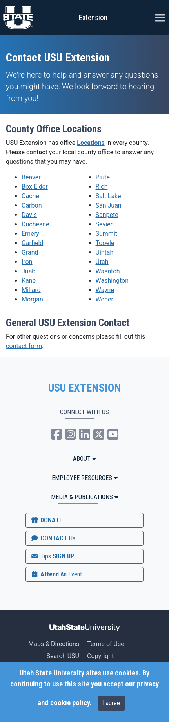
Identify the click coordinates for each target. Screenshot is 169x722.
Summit (107, 233)
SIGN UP (52, 556)
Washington (112, 280)
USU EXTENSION (84, 388)
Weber (104, 299)
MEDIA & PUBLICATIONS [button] (84, 497)
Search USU (63, 656)
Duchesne (35, 224)
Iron (27, 261)
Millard (31, 290)
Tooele (105, 243)
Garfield (32, 243)
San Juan (109, 205)
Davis (29, 214)
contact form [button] (24, 346)
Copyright (100, 656)
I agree (111, 703)
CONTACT (53, 538)
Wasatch (108, 271)
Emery (30, 233)
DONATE (46, 520)
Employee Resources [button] (85, 478)
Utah (102, 261)
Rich (102, 186)
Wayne (105, 290)
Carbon (32, 205)
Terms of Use (105, 644)
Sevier (104, 224)
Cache (30, 196)
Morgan (32, 299)
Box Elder (35, 186)
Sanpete (107, 214)
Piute (103, 177)
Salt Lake (108, 196)
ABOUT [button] (84, 458)
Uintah (105, 252)
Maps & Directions (53, 644)
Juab (28, 271)
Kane (29, 280)
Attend (56, 574)
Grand (30, 252)
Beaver (31, 177)
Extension (93, 17)
